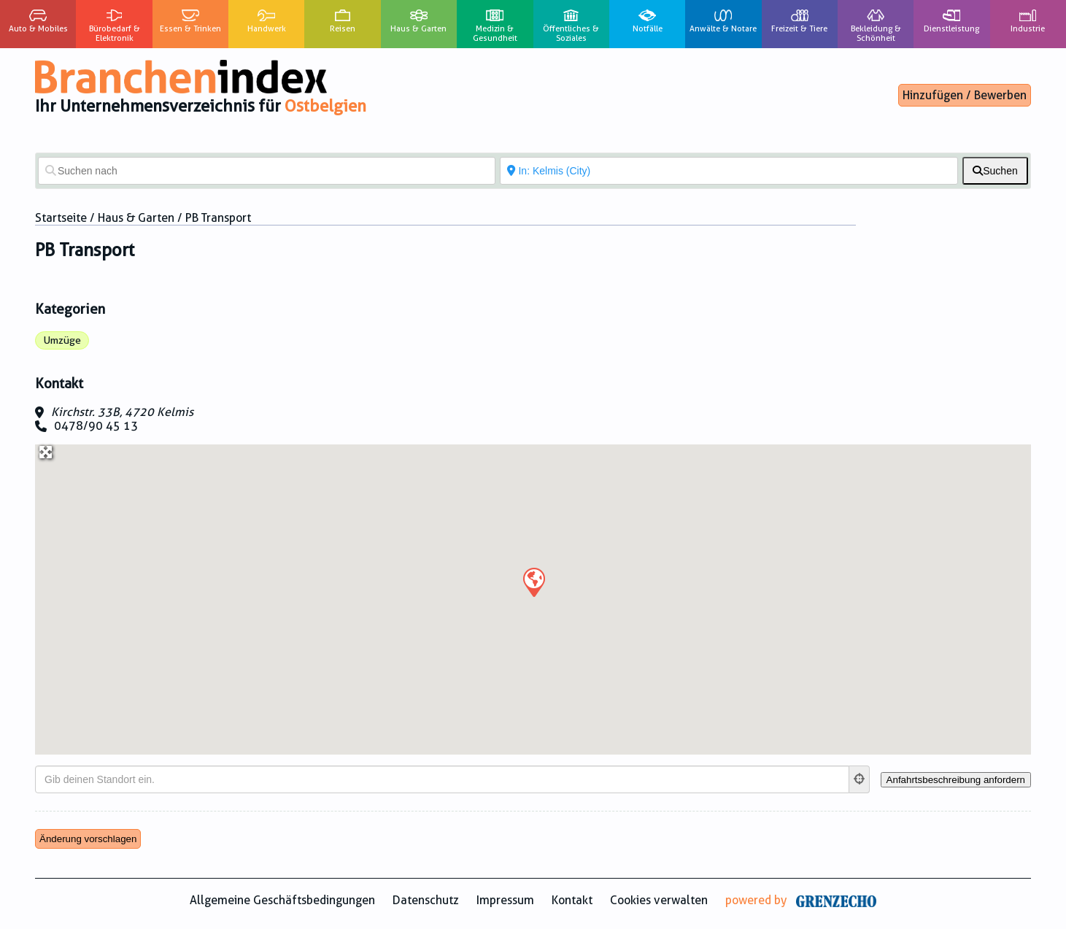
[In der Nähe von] (728, 171)
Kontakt (572, 900)
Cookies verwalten (659, 900)
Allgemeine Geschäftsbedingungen (282, 900)
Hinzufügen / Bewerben (965, 95)
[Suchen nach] (266, 171)
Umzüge (62, 340)
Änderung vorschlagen (87, 838)
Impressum (505, 900)
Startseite (61, 218)
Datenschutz (426, 900)
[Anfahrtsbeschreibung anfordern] (956, 779)
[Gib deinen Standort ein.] (442, 779)
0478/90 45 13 (96, 426)
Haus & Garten (136, 218)
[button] (533, 581)
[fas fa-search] (995, 171)
